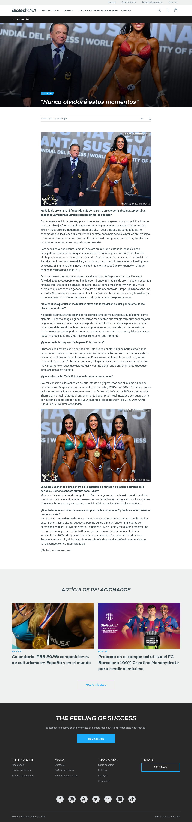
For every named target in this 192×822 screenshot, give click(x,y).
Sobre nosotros (129, 2)
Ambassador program (152, 2)
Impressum (104, 781)
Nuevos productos (21, 770)
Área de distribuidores (66, 775)
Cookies (41, 816)
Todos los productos (22, 775)
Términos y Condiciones (167, 816)
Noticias (112, 2)
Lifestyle (102, 775)
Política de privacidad (23, 816)
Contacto (172, 2)
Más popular (18, 764)
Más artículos (96, 685)
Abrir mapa (161, 767)
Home (15, 19)
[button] (50, 10)
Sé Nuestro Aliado (64, 770)
